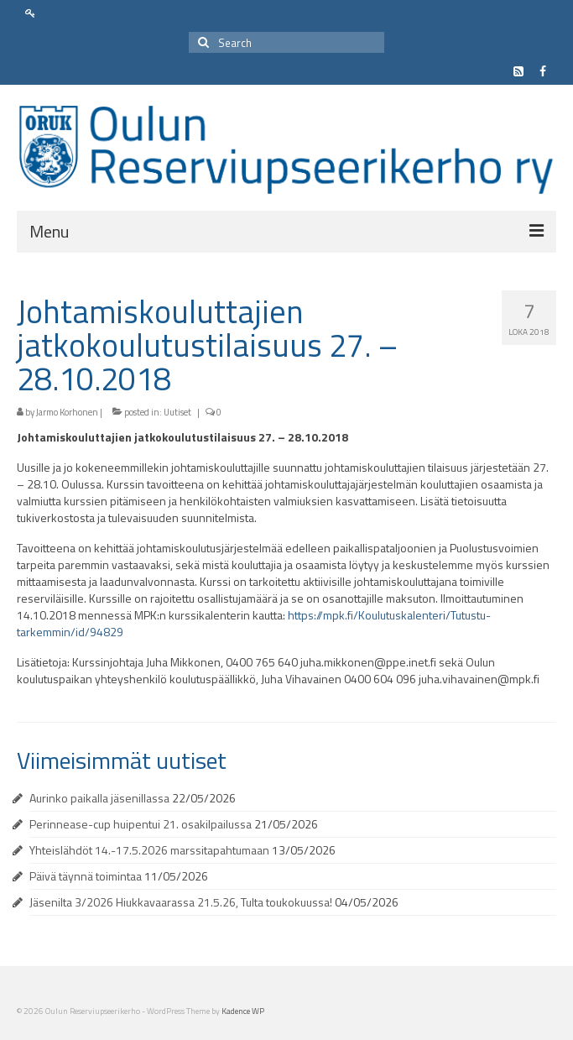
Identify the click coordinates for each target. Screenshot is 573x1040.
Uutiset (177, 412)
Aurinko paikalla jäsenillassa (99, 798)
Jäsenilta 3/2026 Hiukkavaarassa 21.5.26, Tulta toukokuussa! (180, 902)
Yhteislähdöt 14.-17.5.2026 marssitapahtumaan (149, 850)
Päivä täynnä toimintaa (85, 876)
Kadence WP (242, 1011)
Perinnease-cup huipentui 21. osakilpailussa (140, 824)
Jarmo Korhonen (67, 412)
